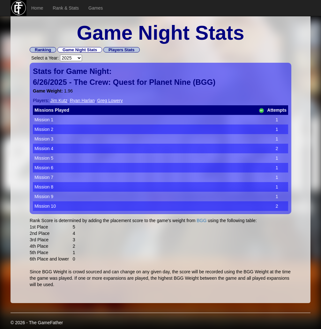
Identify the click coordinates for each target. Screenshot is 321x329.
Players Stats (121, 49)
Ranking (43, 49)
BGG (204, 82)
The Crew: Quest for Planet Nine (132, 82)
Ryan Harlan (82, 100)
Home (37, 8)
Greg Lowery (110, 100)
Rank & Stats (66, 8)
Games (95, 8)
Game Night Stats (80, 49)
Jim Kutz (58, 100)
